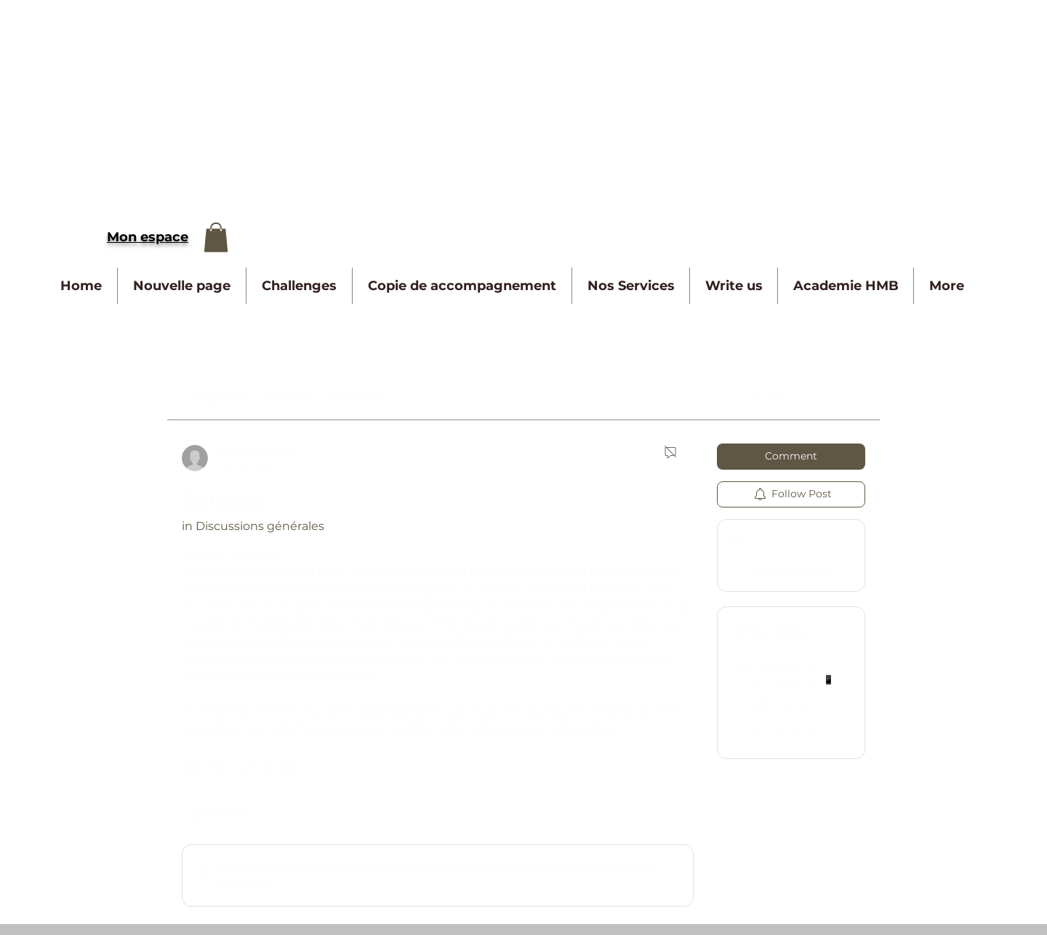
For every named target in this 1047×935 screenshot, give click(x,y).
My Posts (355, 397)
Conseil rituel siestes (776, 727)
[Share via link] (267, 768)
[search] (791, 398)
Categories (213, 397)
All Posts (286, 397)
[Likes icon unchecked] (191, 768)
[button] (216, 237)
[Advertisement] (436, 102)
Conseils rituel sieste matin (790, 703)
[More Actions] (685, 452)
